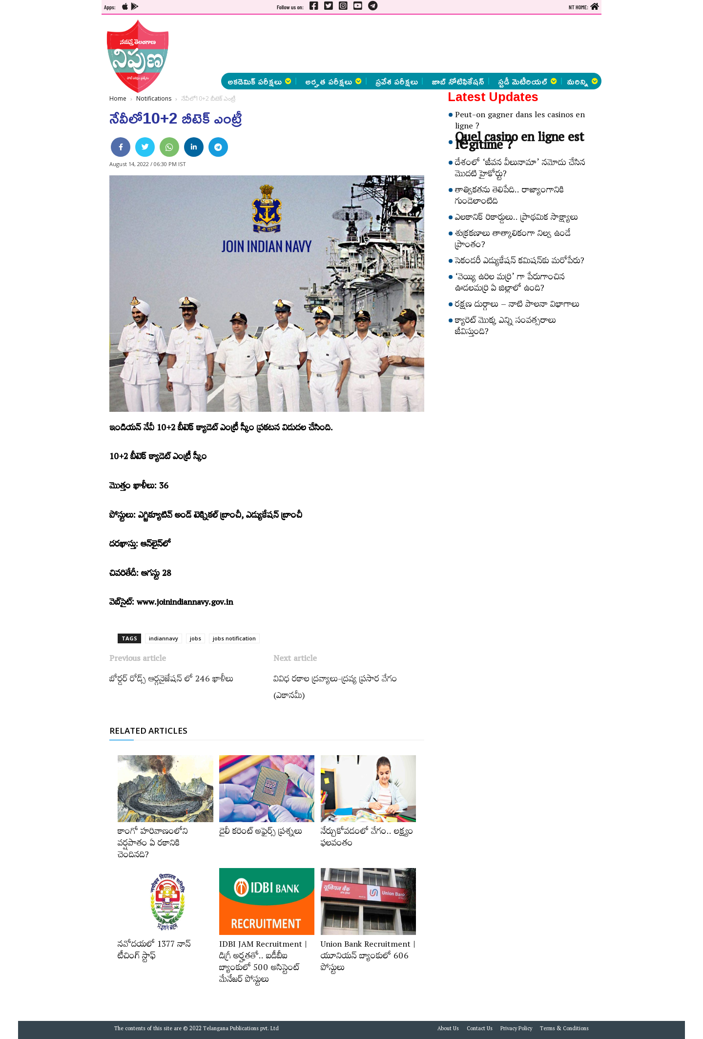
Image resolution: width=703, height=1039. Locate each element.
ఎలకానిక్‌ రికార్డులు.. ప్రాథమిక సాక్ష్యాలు (516, 219)
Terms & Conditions (564, 1030)
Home (117, 98)
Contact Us (480, 1030)
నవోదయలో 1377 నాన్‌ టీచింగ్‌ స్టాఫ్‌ (154, 951)
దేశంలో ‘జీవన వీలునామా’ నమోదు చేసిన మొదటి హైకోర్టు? (520, 169)
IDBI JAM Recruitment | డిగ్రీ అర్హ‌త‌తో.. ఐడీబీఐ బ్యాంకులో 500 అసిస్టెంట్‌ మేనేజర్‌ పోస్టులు (263, 963)
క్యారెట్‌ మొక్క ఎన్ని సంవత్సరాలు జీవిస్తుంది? (505, 327)
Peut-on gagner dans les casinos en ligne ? (520, 121)
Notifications (153, 98)
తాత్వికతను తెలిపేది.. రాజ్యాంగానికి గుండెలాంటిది (509, 197)
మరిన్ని (582, 81)
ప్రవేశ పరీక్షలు (396, 81)
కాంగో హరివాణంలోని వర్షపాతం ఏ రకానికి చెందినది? (153, 844)
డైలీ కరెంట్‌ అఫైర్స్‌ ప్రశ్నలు (260, 833)
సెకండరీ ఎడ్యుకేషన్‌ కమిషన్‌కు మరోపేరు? (519, 262)
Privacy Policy (516, 1030)
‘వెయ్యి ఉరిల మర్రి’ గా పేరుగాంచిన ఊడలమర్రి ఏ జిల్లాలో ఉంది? (510, 284)
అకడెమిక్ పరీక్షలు (259, 81)
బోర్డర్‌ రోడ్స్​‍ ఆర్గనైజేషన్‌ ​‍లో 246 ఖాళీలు (171, 680)
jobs (195, 638)
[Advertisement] (52, 146)
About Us (448, 1030)
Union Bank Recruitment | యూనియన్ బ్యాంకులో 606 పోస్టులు (368, 957)
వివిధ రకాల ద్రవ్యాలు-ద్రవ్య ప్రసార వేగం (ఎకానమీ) (335, 689)
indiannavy (163, 638)
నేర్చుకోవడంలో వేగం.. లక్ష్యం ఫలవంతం (367, 838)
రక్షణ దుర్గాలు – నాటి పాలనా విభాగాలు (517, 306)
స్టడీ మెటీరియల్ (527, 81)
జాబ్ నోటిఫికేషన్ (458, 81)
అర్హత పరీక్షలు (333, 81)
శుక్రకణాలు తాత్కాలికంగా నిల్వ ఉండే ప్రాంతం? (513, 240)
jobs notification (234, 638)
